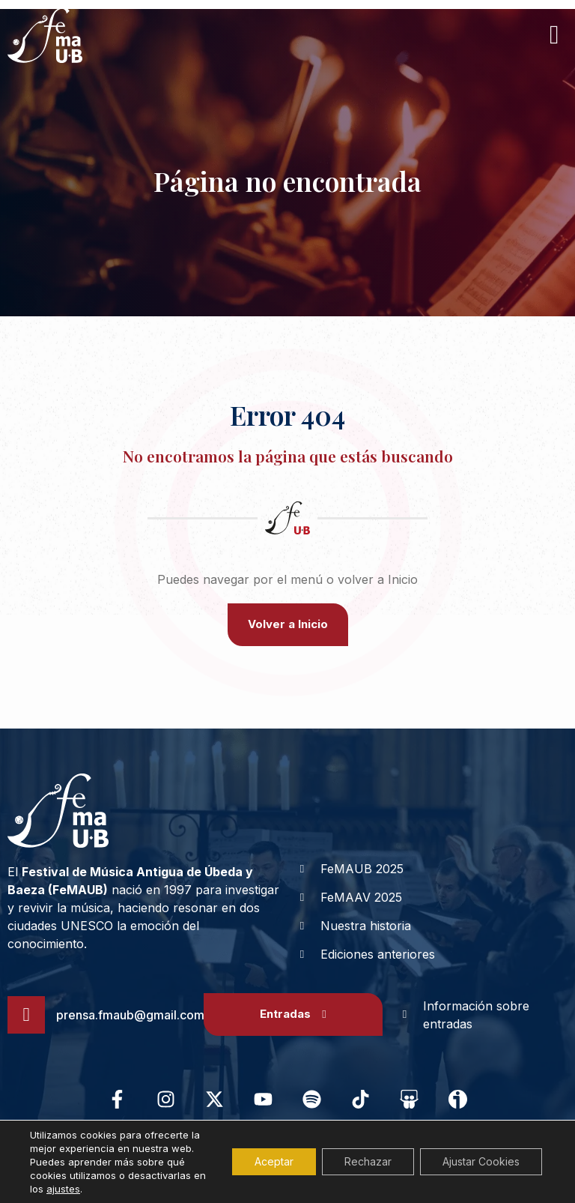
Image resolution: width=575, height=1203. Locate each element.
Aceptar (274, 1161)
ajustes (63, 1189)
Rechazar (368, 1161)
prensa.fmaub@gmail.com (130, 1014)
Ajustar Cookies (481, 1161)
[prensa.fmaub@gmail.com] (26, 1015)
